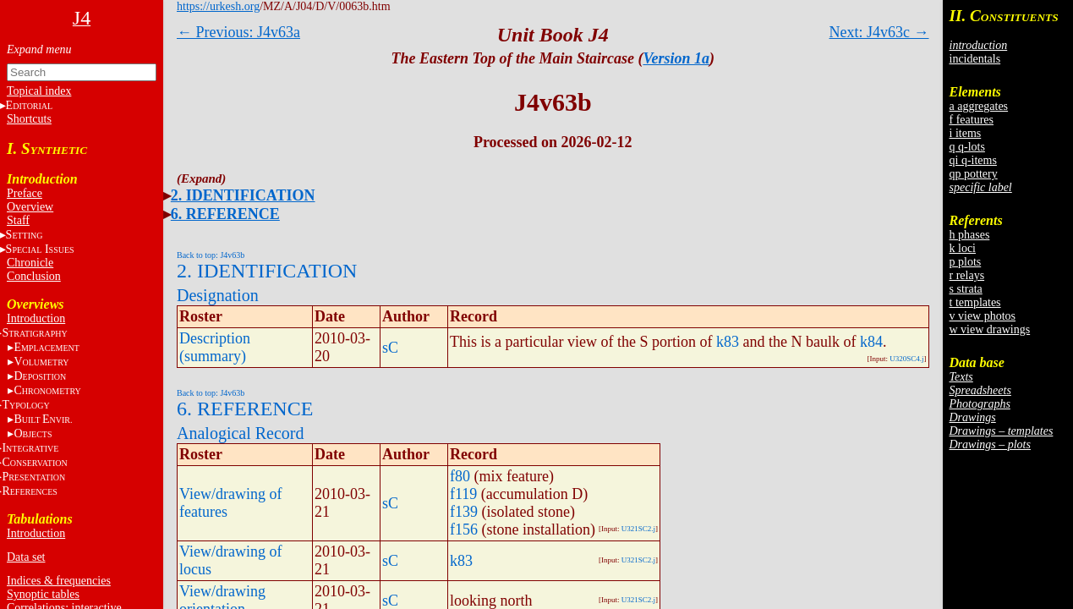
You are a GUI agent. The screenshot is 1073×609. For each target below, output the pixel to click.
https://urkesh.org (218, 6)
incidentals (975, 58)
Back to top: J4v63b (210, 255)
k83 (727, 341)
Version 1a (676, 58)
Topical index (39, 91)
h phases (970, 234)
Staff (18, 220)
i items (966, 133)
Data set (26, 557)
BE (43, 419)
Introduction (36, 318)
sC (390, 347)
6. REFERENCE (225, 214)
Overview (30, 206)
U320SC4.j (906, 358)
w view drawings (990, 329)
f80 (460, 476)
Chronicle (30, 262)
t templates (975, 302)
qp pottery (974, 173)
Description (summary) (214, 347)
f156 (464, 529)
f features (972, 119)
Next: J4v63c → (879, 32)
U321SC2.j (638, 528)
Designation (218, 295)
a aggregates (979, 106)
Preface (24, 193)
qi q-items (973, 160)
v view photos (983, 316)
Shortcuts (29, 118)
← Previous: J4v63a (238, 32)
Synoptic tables (43, 594)
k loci (963, 248)
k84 (871, 341)
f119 (463, 494)
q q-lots (967, 146)
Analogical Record (240, 433)
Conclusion (34, 276)
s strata (966, 289)
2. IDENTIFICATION (243, 195)
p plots (966, 261)
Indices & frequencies (59, 580)
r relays (967, 275)
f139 (464, 511)
